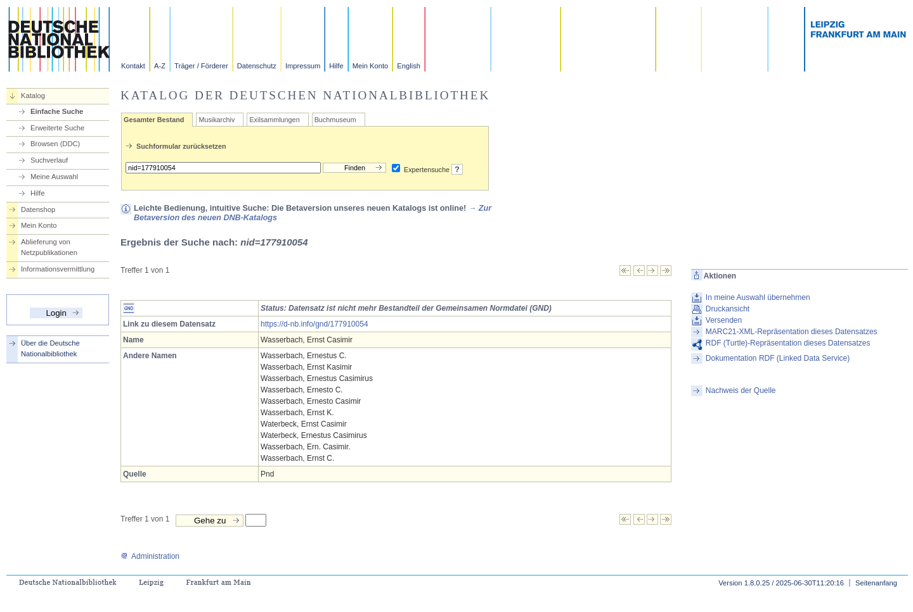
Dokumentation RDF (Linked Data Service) (778, 358)
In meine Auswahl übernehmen (758, 297)
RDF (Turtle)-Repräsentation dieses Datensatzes (788, 343)
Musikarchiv (216, 119)
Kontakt (133, 66)
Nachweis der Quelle (741, 390)
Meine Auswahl (54, 176)
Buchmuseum (335, 119)
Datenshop (38, 209)
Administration (149, 556)
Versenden (724, 320)
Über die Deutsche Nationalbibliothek (50, 348)
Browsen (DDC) (55, 143)
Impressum (302, 66)
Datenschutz (256, 66)
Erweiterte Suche (57, 128)
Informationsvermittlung (57, 269)
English (408, 66)
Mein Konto (371, 66)
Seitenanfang (876, 583)
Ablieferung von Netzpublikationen (49, 247)
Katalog (33, 95)
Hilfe (336, 66)
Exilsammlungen (274, 119)
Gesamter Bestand (154, 119)
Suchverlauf (49, 160)
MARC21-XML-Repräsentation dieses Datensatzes (791, 331)
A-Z (159, 66)
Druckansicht (727, 308)
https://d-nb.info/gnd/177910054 (314, 324)
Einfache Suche (56, 111)
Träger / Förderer (201, 66)
